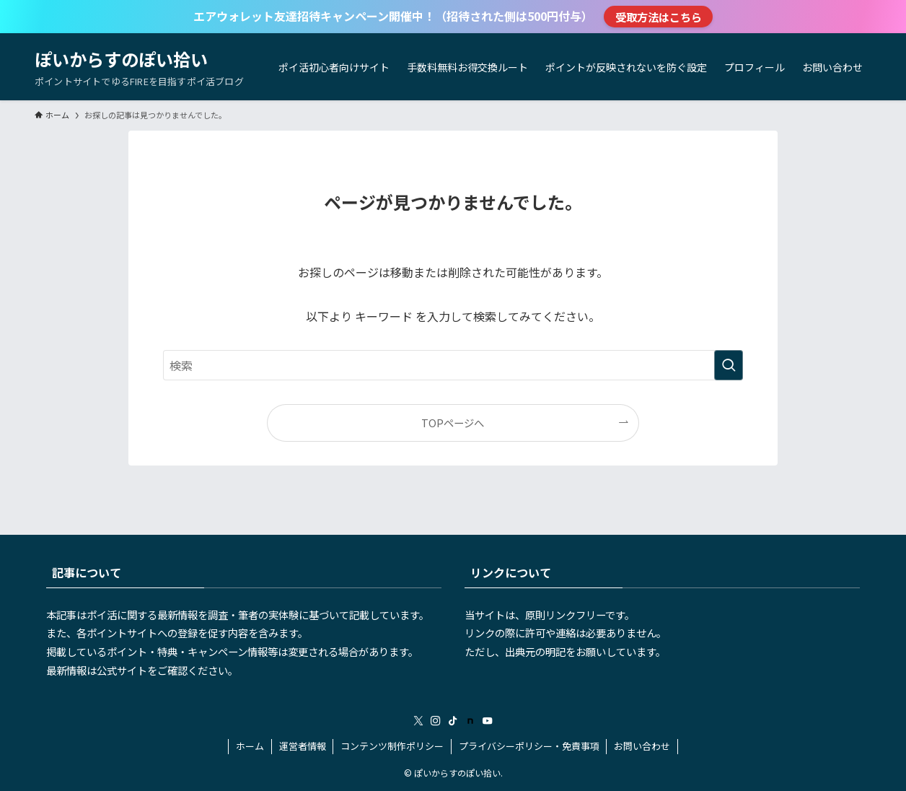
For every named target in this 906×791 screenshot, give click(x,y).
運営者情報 (302, 746)
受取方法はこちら (658, 17)
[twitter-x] (418, 720)
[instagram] (435, 720)
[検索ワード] (453, 365)
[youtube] (487, 720)
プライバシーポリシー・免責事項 (529, 746)
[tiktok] (453, 720)
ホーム (250, 746)
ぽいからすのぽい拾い (121, 59)
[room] (470, 720)
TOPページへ (452, 422)
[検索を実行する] (728, 365)
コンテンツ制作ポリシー (392, 746)
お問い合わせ (642, 746)
